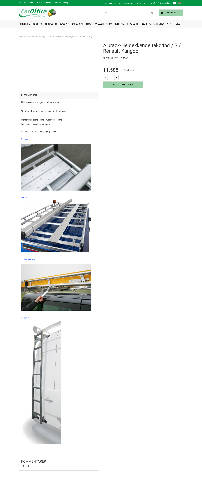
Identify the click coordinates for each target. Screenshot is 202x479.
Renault (35, 36)
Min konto (141, 3)
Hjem (21, 36)
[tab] (59, 95)
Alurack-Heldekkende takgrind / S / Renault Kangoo (71, 36)
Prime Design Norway (117, 58)
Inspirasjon (128, 3)
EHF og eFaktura (164, 3)
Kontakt (118, 3)
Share (25, 466)
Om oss (108, 3)
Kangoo (43, 36)
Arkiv (27, 36)
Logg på (151, 3)
